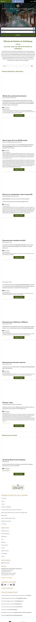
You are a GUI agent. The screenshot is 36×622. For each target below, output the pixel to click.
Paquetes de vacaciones (6, 498)
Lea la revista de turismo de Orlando (11, 584)
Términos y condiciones (6, 400)
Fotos (2, 517)
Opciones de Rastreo (27, 608)
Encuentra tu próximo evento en (11, 581)
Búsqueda (18, 12)
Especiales (3, 519)
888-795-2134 (5, 540)
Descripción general (5, 511)
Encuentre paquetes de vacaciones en (14, 575)
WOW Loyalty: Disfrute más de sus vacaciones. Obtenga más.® (14, 490)
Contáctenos (4, 501)
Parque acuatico (4, 522)
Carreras (3, 481)
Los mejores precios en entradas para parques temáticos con (16, 573)
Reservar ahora (19, 93)
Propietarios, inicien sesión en (16, 590)
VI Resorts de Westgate (6, 484)
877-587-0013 (11, 552)
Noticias (3, 478)
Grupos (2, 534)
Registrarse (18, 1)
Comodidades (4, 531)
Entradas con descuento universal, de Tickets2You (11, 487)
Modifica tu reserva (5, 508)
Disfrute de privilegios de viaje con (12, 578)
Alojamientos (4, 514)
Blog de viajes (4, 493)
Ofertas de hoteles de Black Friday (8, 495)
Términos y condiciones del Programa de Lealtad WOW (14, 608)
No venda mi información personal (21, 607)
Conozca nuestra (9, 587)
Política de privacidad (30, 606)
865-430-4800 (13, 550)
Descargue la (12, 592)
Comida (2, 525)
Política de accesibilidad (12, 607)
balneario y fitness (5, 528)
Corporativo (3, 476)
